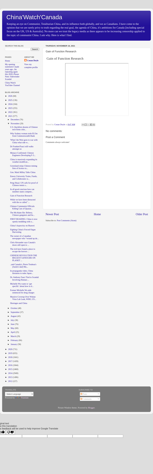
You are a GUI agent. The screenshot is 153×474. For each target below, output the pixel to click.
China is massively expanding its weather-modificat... (23, 160)
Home (97, 214)
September (15, 312)
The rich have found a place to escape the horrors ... (22, 250)
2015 (10, 369)
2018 (10, 357)
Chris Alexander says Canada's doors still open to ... (22, 243)
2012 (10, 381)
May (13, 328)
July (13, 320)
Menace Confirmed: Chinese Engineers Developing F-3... (23, 154)
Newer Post (52, 214)
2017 (10, 361)
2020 (10, 349)
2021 (10, 116)
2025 (10, 100)
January (14, 344)
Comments (86, 399)
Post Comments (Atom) (66, 220)
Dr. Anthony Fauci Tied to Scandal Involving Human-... (24, 278)
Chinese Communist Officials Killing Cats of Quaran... (22, 207)
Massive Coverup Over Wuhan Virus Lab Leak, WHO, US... (23, 298)
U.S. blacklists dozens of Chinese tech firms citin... (24, 128)
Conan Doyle (33, 60)
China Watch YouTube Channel (12, 84)
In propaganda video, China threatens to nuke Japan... (21, 272)
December (15, 119)
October (14, 308)
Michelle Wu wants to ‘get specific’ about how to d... (22, 285)
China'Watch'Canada (34, 17)
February (15, 340)
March (14, 336)
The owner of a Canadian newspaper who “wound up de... (24, 237)
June (13, 324)
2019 (10, 353)
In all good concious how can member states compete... (22, 190)
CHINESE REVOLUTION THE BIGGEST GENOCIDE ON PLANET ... (23, 258)
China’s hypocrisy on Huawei (22, 225)
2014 (10, 373)
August (14, 316)
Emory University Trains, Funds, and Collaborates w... (23, 177)
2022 (10, 112)
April (13, 332)
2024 (10, 104)
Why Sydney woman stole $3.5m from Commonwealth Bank (23, 134)
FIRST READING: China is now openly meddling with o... (23, 220)
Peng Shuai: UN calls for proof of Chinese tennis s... (24, 184)
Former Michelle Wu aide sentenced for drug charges (22, 291)
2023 (10, 108)
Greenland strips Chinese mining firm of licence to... (23, 167)
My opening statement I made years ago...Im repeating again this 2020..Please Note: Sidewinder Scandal (12, 71)
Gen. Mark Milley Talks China (22, 172)
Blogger (91, 408)
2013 (10, 377)
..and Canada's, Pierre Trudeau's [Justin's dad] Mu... (23, 265)
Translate (22, 398)
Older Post (142, 214)
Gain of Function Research (21, 196)
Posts (83, 394)
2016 (10, 365)
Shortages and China (18, 303)
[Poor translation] (10, 432)
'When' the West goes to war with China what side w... (24, 141)
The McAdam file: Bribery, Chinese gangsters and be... (22, 213)
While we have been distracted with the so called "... (22, 200)
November (15, 123)
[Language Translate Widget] (19, 394)
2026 (10, 96)
